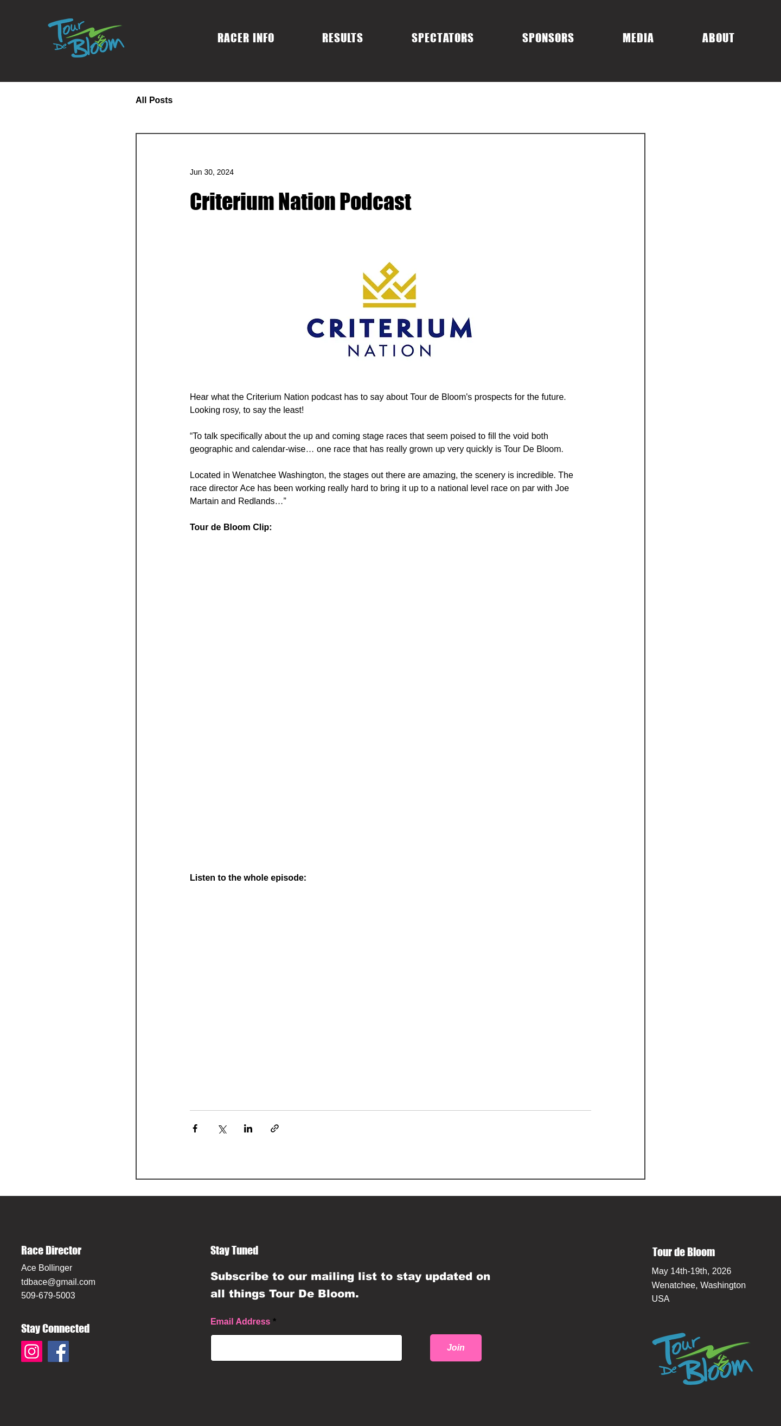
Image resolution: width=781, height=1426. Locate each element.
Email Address (240, 1321)
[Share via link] (275, 1128)
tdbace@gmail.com (58, 1282)
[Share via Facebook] (195, 1128)
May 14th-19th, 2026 (692, 1271)
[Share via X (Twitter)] (221, 1128)
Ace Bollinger (46, 1267)
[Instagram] (31, 1351)
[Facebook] (58, 1351)
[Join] (456, 1347)
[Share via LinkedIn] (248, 1128)
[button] (246, 38)
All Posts (154, 100)
